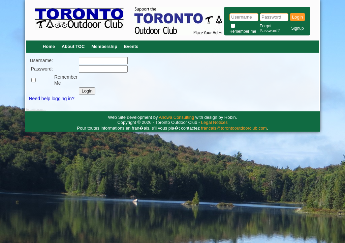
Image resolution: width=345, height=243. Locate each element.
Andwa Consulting (176, 117)
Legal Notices (214, 122)
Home (49, 46)
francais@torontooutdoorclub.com (234, 128)
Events (131, 46)
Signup (297, 28)
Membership (104, 46)
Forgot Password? (270, 28)
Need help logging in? (51, 98)
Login (297, 17)
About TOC (73, 46)
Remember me (242, 31)
